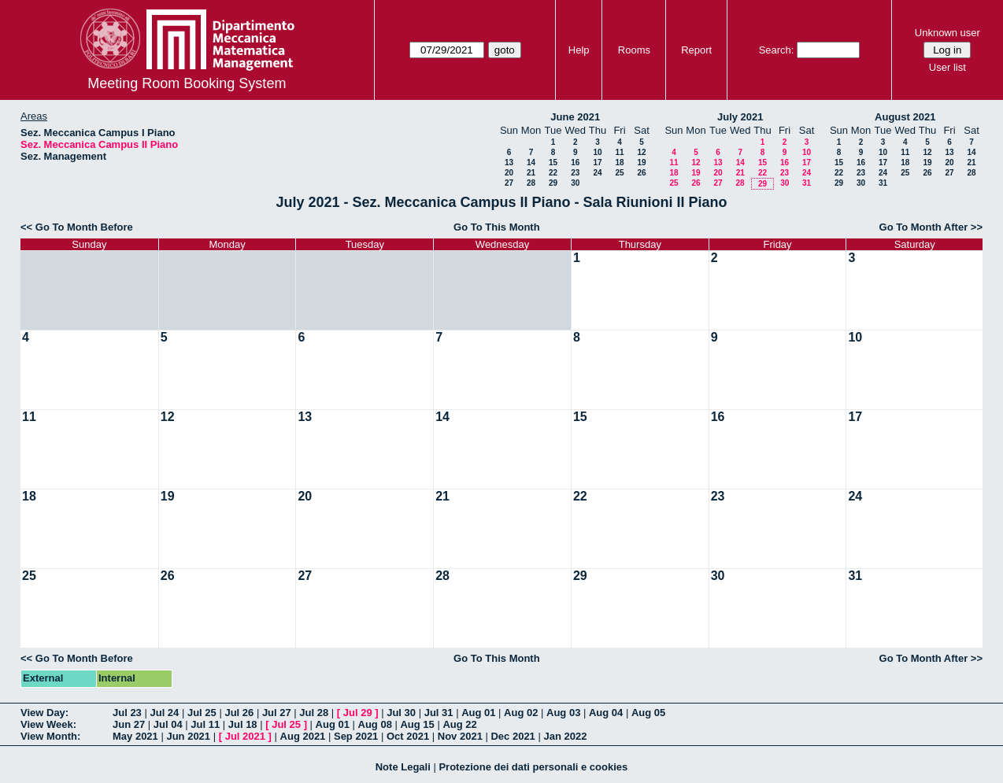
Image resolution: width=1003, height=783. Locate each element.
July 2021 (740, 117)
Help (579, 50)
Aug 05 (648, 712)
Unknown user (947, 33)
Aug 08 (375, 724)
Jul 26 (239, 712)
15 (553, 162)
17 (597, 162)
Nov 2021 (460, 736)
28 (531, 183)
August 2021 (905, 117)
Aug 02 (521, 712)
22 (553, 172)
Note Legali (403, 767)
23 (575, 172)
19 (641, 162)
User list (947, 67)
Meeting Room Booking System (186, 83)
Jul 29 (357, 712)
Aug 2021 (303, 736)
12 (641, 152)
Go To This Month (496, 227)
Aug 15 (417, 724)
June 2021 (575, 117)
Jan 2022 (565, 736)
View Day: (44, 712)
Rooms (634, 50)
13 (509, 162)
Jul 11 (205, 724)
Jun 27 (129, 724)
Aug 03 (563, 712)
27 (509, 183)
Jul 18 (242, 724)
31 (806, 183)
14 (531, 162)
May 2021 (135, 736)
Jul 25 (202, 712)
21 (531, 172)
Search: (776, 50)
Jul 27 (276, 712)
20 (509, 172)
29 (553, 183)
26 (641, 172)
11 (619, 152)
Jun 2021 (188, 736)
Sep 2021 (356, 736)
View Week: (48, 724)
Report (696, 50)
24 (597, 172)
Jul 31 (438, 712)
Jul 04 (168, 724)
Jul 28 (313, 712)
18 (619, 162)
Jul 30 (401, 712)
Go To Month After (923, 227)
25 (619, 172)
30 (575, 183)
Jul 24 (164, 712)
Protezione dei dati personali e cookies (533, 767)
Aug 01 (478, 712)
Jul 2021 (245, 736)
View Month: (50, 736)
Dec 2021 (512, 736)
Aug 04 (606, 712)
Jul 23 (127, 712)
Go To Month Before (84, 227)
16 (575, 162)
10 (597, 152)
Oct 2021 (408, 736)
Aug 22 (459, 724)
